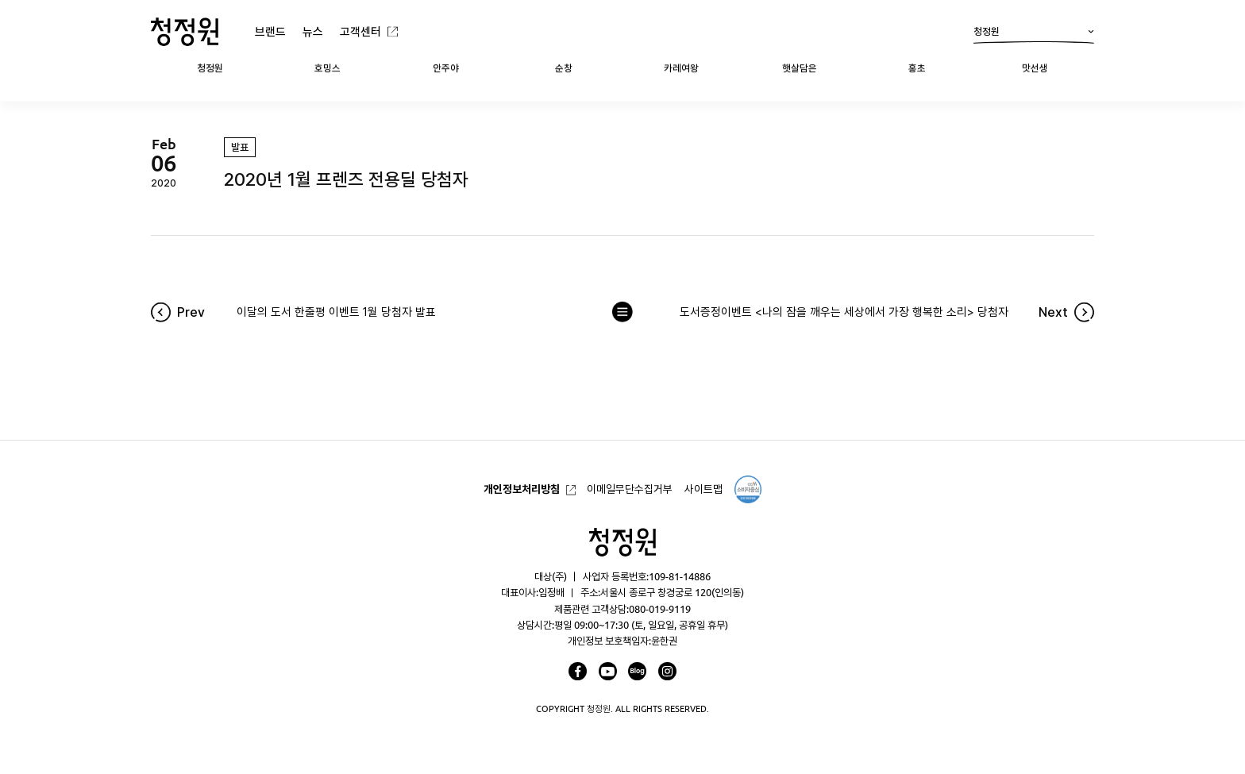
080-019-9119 (660, 608)
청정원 (1033, 35)
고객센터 (360, 31)
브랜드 (270, 31)
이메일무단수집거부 (630, 489)
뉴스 (313, 31)
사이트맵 (703, 489)
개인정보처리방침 (522, 489)
